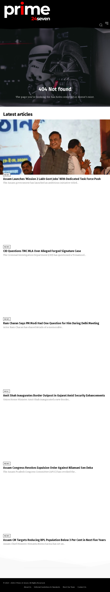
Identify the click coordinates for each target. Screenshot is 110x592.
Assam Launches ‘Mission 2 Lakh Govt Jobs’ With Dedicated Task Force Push (52, 179)
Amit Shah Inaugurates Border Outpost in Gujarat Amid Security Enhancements (54, 395)
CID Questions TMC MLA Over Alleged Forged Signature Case (42, 251)
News (6, 175)
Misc (6, 391)
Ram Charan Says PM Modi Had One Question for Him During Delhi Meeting (51, 323)
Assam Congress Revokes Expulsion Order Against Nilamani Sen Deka (48, 468)
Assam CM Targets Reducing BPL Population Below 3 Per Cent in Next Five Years (54, 540)
